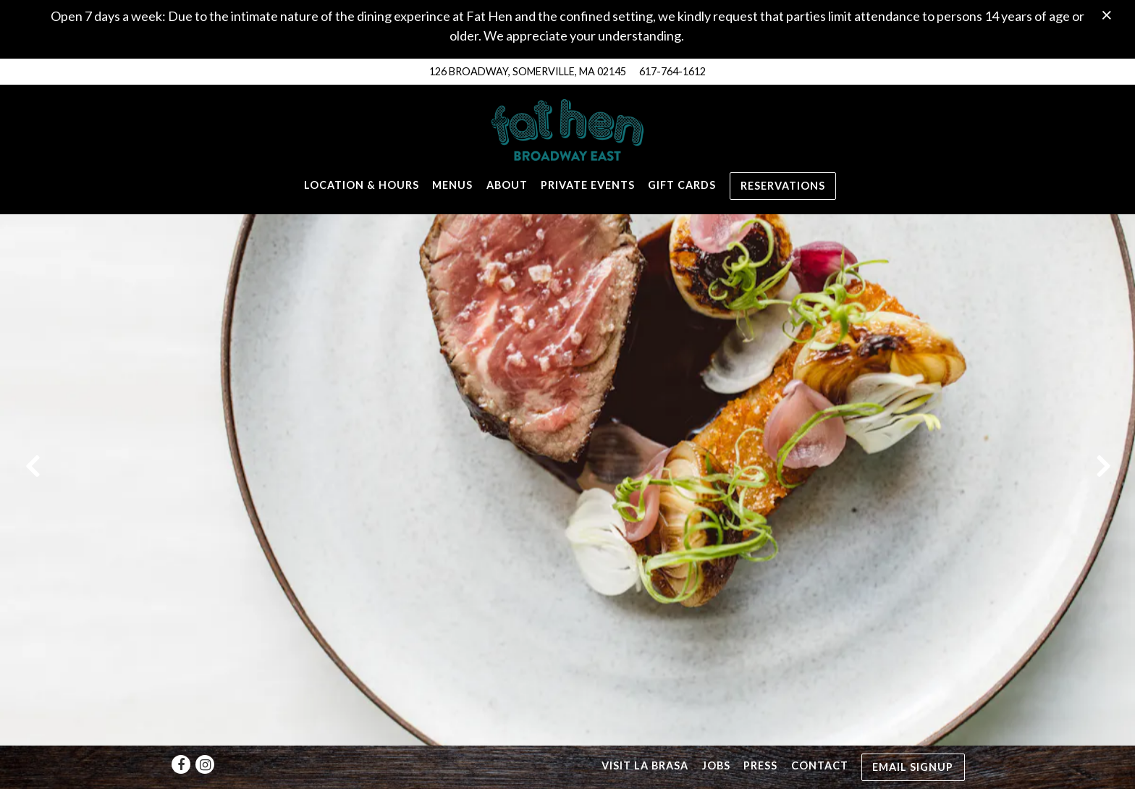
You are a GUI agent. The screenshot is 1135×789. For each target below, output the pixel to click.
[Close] (1107, 14)
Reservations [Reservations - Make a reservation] (783, 186)
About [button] (507, 185)
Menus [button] (452, 185)
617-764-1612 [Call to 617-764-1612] (672, 71)
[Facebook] (181, 728)
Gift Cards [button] (682, 185)
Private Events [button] (588, 185)
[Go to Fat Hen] (527, 72)
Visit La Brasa (645, 729)
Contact (819, 729)
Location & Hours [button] (361, 185)
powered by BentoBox (567, 770)
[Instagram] (204, 728)
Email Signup (912, 730)
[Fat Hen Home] (567, 128)
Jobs (716, 729)
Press (760, 729)
